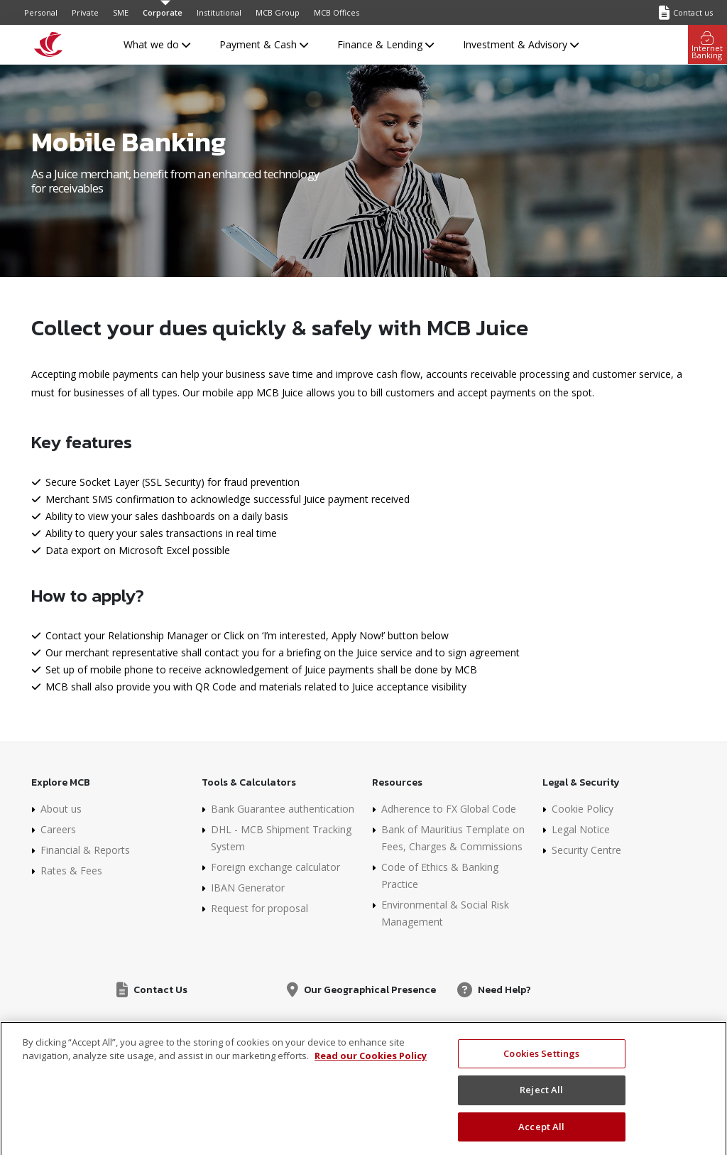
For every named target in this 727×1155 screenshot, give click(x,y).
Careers (58, 829)
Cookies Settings (541, 1062)
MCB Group (278, 12)
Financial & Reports (85, 850)
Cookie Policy (582, 808)
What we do (157, 44)
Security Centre (586, 850)
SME (121, 12)
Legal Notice (581, 829)
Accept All (541, 1135)
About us (61, 808)
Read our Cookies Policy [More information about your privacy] (371, 1064)
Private (85, 12)
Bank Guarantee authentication (282, 808)
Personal (41, 12)
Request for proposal (259, 908)
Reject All (541, 1098)
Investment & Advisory (521, 44)
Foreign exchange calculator (275, 867)
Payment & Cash (263, 44)
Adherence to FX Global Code (448, 808)
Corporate (162, 12)
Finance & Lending (385, 44)
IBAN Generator (248, 887)
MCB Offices (336, 12)
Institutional (219, 12)
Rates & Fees (71, 870)
